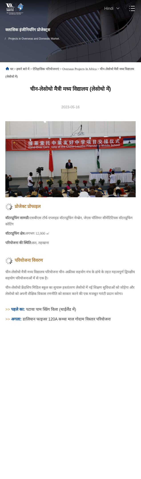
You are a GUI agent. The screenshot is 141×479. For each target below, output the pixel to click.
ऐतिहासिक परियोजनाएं (46, 69)
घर (11, 69)
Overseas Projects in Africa (79, 69)
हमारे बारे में (22, 69)
